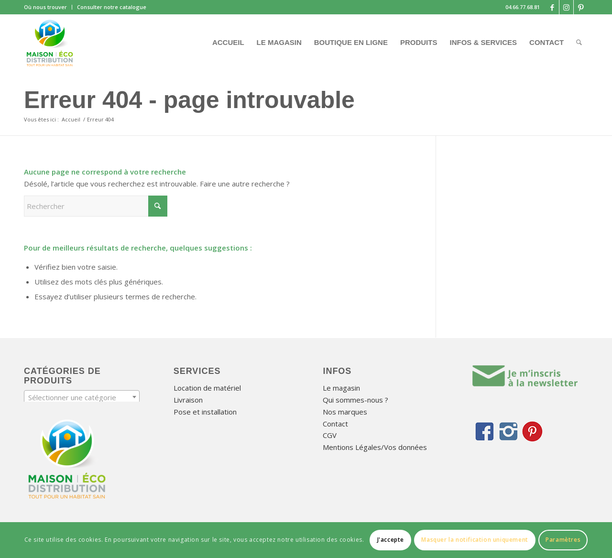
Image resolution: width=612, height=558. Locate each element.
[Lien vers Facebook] (552, 7)
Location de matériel (207, 388)
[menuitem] (48, 7)
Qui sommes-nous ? (355, 400)
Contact (335, 423)
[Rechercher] (579, 42)
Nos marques (345, 411)
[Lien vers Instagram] (566, 7)
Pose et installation (205, 411)
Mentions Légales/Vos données (375, 447)
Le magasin (341, 388)
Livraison (188, 400)
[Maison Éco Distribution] (50, 42)
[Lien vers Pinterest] (581, 7)
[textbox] (81, 397)
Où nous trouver (45, 7)
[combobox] (82, 397)
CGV (330, 435)
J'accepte (390, 540)
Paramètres (563, 540)
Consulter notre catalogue (111, 7)
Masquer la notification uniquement (474, 540)
